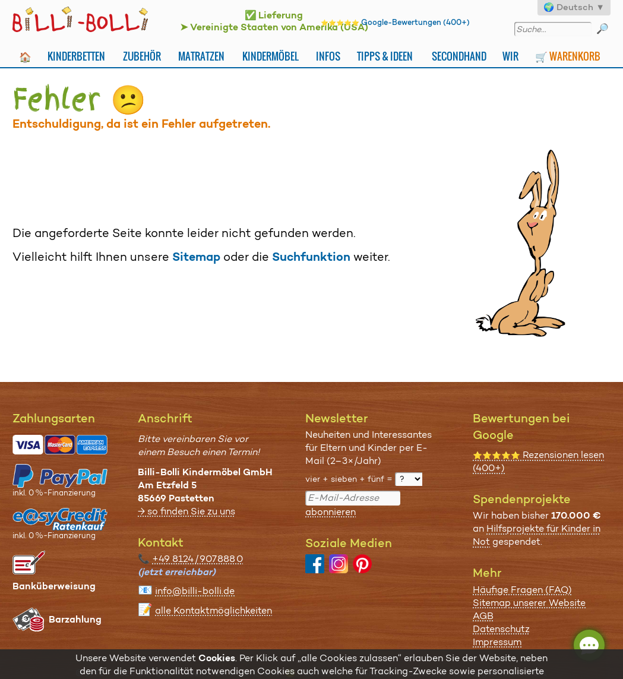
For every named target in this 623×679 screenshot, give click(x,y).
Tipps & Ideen (385, 56)
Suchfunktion (311, 257)
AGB (483, 615)
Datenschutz (501, 628)
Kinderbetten (76, 56)
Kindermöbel (270, 56)
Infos (328, 56)
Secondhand (459, 56)
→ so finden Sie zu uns (186, 511)
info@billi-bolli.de (195, 590)
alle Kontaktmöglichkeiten (213, 610)
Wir (510, 56)
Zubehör (142, 56)
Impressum (497, 642)
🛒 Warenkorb (567, 56)
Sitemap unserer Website (529, 602)
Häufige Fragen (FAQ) (522, 589)
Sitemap (196, 257)
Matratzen (201, 56)
